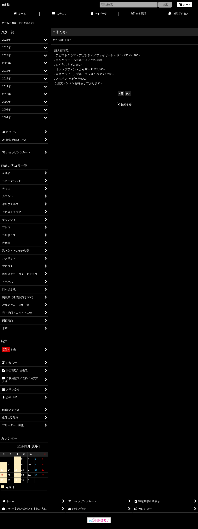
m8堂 (6, 4)
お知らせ (124, 104)
